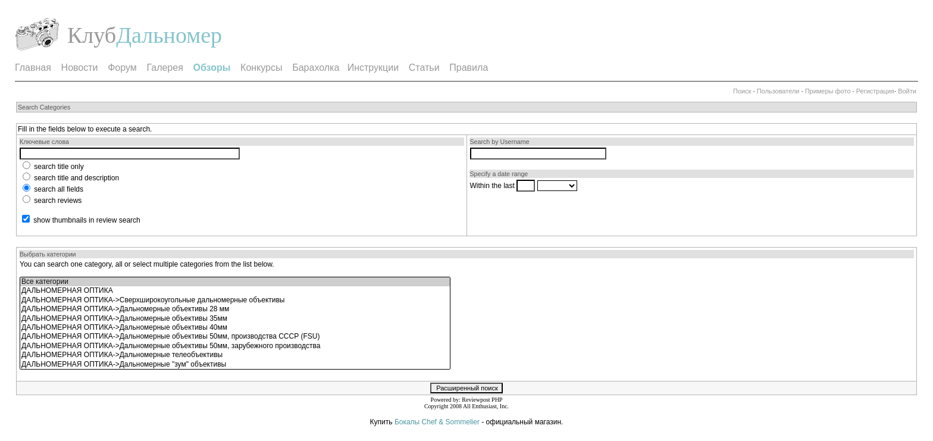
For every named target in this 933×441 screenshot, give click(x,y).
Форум (122, 67)
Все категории (235, 281)
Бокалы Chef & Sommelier (438, 422)
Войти (907, 91)
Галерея (164, 67)
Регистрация (875, 91)
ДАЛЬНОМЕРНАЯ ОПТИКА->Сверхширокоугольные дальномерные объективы (235, 300)
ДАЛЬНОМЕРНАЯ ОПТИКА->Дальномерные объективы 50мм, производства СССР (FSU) (235, 336)
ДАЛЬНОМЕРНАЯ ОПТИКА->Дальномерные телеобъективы (235, 355)
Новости (79, 67)
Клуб (91, 35)
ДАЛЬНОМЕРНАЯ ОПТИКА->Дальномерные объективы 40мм (235, 327)
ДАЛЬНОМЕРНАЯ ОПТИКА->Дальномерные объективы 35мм (235, 318)
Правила (468, 67)
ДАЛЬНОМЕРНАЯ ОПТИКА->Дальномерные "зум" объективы (235, 364)
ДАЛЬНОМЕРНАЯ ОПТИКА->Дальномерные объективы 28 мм (235, 309)
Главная (33, 67)
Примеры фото (828, 91)
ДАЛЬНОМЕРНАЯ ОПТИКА (235, 290)
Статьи (424, 67)
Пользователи (778, 91)
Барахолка (315, 67)
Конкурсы (261, 67)
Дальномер (169, 35)
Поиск (742, 91)
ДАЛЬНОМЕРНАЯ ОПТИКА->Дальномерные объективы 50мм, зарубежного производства (235, 346)
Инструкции (373, 67)
